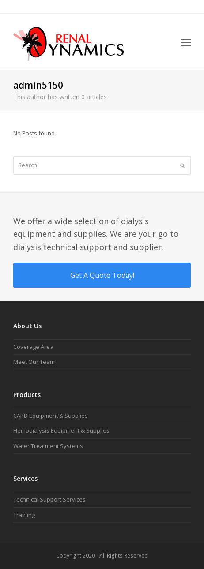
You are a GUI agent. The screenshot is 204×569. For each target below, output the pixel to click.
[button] (186, 42)
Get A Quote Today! (102, 275)
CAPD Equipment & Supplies (50, 415)
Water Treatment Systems (48, 446)
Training (24, 515)
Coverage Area (33, 347)
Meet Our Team (34, 362)
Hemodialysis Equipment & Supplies (61, 430)
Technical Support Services (49, 499)
